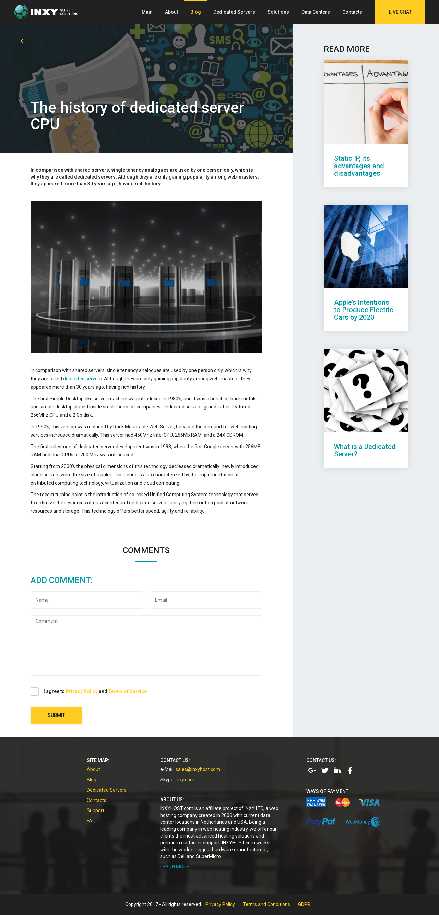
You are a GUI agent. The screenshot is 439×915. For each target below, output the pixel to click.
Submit (56, 715)
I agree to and (95, 691)
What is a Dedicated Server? (365, 450)
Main (147, 12)
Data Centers (315, 12)
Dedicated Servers (234, 12)
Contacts (352, 12)
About (171, 12)
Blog (195, 12)
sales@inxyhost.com (198, 769)
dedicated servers (82, 378)
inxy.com (185, 779)
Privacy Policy (82, 691)
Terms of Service (127, 691)
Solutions (278, 12)
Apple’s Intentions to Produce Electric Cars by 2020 (363, 309)
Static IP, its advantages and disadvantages (359, 166)
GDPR (304, 904)
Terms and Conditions (266, 904)
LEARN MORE (174, 866)
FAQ (91, 821)
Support (95, 810)
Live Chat (400, 12)
